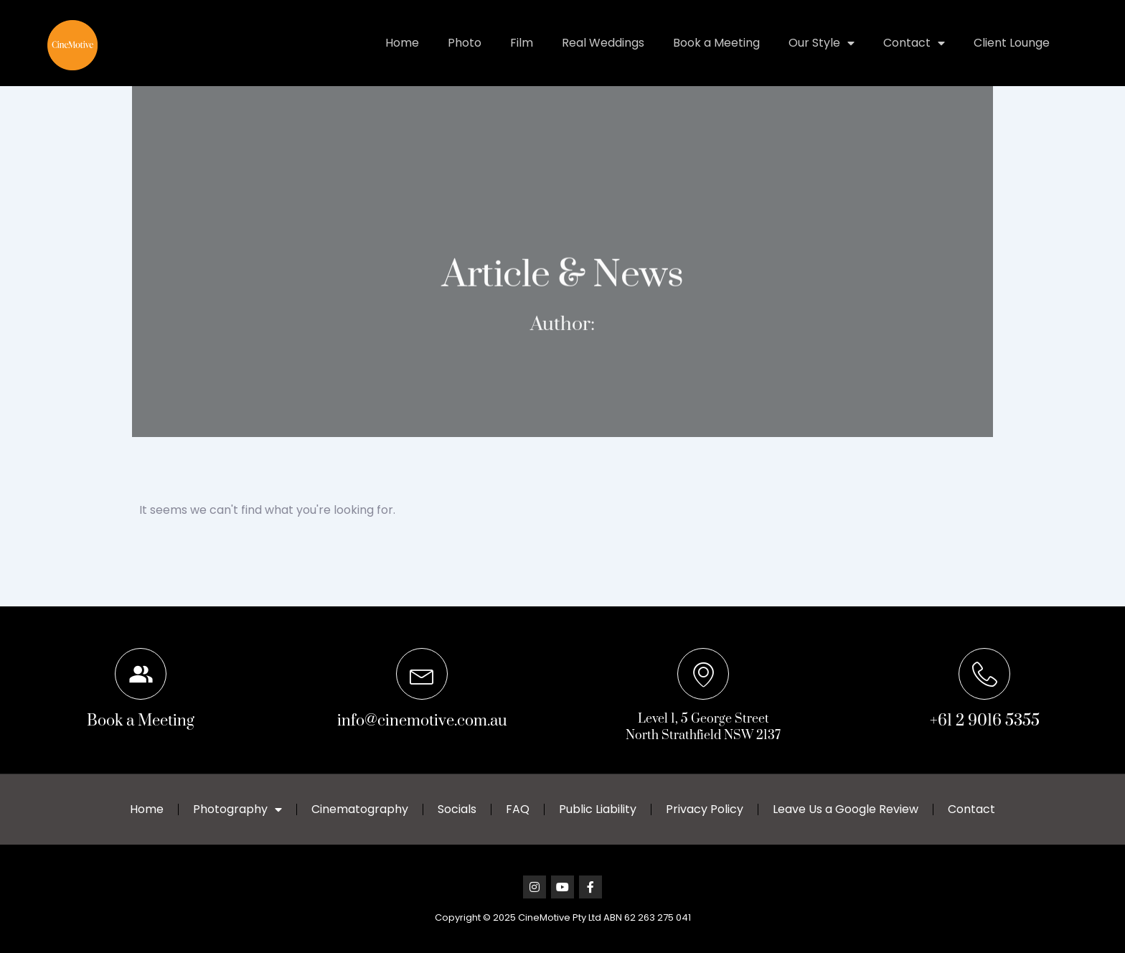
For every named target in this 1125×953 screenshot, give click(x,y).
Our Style (822, 43)
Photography (237, 809)
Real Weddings (603, 42)
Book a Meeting (716, 42)
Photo (464, 42)
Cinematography (359, 809)
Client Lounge (1012, 42)
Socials (457, 809)
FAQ (517, 809)
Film (521, 42)
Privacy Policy (704, 809)
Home (402, 42)
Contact (914, 43)
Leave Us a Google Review (845, 809)
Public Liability (597, 809)
